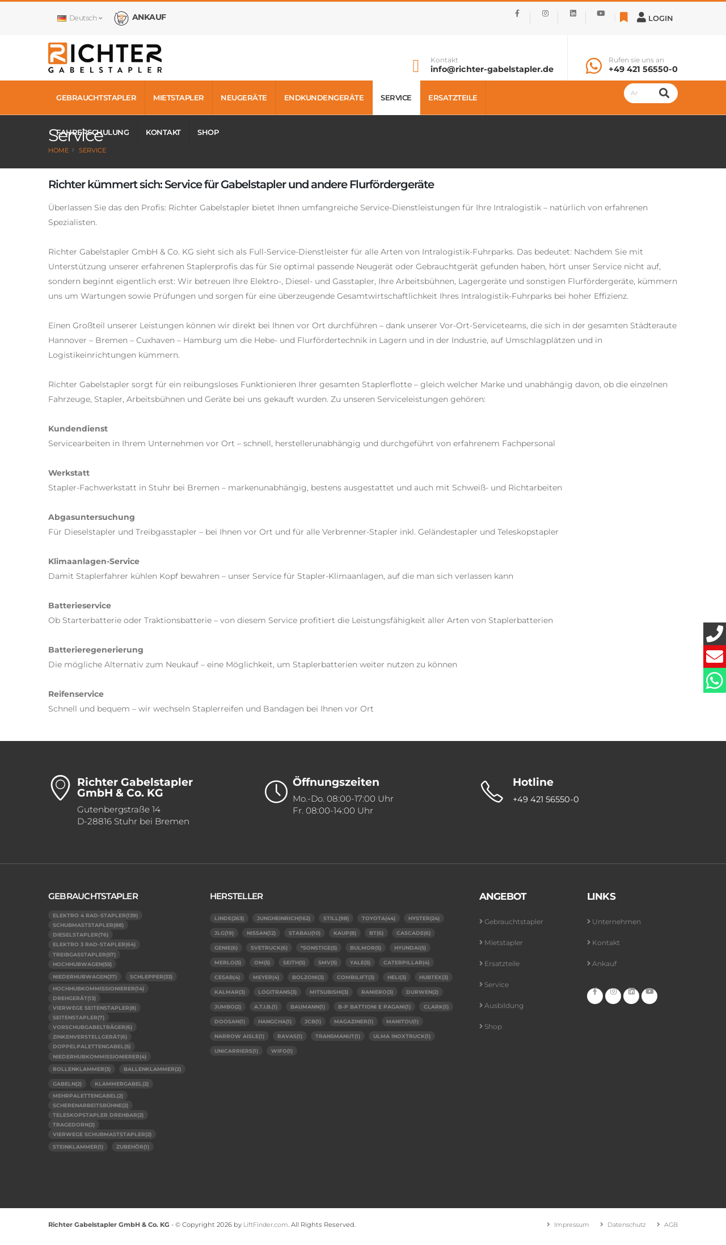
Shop (207, 132)
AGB (670, 1229)
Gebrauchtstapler (96, 97)
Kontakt (444, 60)
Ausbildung (505, 1005)
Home (58, 150)
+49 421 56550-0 (643, 69)
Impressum (565, 1229)
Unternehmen (618, 921)
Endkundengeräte (324, 97)
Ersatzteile (453, 97)
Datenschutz (623, 1229)
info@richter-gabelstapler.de (492, 69)
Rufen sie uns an (636, 60)
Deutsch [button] (79, 18)
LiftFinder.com (267, 1229)
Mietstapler (178, 97)
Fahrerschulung (92, 132)
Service (396, 97)
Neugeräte (244, 97)
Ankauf (605, 963)
